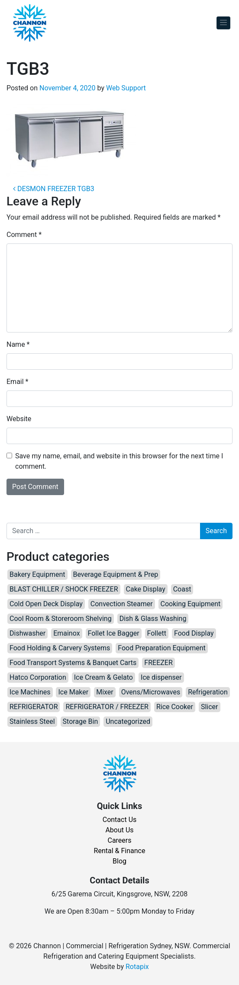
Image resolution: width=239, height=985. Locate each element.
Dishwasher (27, 633)
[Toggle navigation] (223, 23)
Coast (182, 589)
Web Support (126, 88)
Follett (157, 633)
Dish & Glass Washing (153, 618)
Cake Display (145, 589)
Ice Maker (73, 692)
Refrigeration (208, 692)
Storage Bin (80, 721)
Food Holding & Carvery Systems (60, 648)
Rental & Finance (119, 851)
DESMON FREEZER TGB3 (53, 189)
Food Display (194, 633)
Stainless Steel (32, 721)
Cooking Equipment (191, 604)
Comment (24, 234)
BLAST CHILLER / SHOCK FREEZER (64, 589)
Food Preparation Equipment (162, 648)
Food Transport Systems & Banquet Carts (73, 663)
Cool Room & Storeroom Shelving (61, 618)
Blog (119, 861)
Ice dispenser (161, 677)
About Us (119, 830)
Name (18, 344)
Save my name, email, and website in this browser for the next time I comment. (119, 461)
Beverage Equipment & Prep (115, 574)
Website (18, 419)
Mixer (104, 692)
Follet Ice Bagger (113, 633)
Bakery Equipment (37, 574)
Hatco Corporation (38, 677)
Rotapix (137, 967)
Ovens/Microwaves (150, 692)
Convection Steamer (121, 604)
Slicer (209, 707)
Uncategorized (128, 721)
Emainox (66, 633)
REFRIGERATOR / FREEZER (106, 707)
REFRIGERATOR (34, 707)
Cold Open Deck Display (46, 604)
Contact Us (120, 820)
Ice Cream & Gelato (103, 677)
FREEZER (158, 663)
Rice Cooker (174, 707)
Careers (119, 840)
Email (17, 381)
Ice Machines (30, 692)
